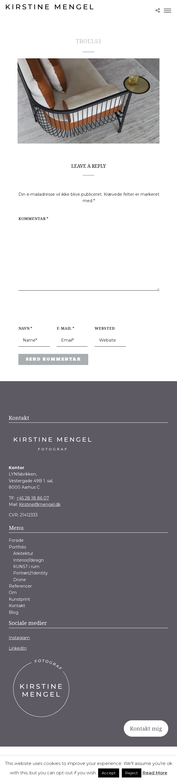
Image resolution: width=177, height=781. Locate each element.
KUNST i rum (26, 566)
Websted (105, 328)
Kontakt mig (146, 728)
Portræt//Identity (30, 573)
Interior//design (28, 560)
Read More (155, 772)
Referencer (20, 586)
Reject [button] (131, 772)
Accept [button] (109, 772)
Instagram (19, 637)
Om (13, 592)
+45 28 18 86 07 (32, 498)
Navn (25, 328)
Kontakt (17, 605)
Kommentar (33, 218)
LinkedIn (18, 648)
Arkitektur (23, 553)
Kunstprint (19, 599)
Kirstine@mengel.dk (39, 504)
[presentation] (55, 311)
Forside (16, 540)
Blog (13, 612)
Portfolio (17, 547)
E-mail (65, 328)
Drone (19, 579)
